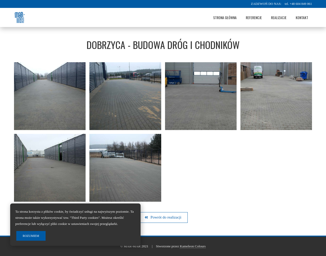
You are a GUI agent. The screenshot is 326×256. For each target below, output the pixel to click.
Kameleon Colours (193, 246)
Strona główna (225, 17)
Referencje (254, 17)
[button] (163, 217)
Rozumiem (31, 236)
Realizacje (279, 17)
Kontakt (302, 17)
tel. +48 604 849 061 (298, 4)
